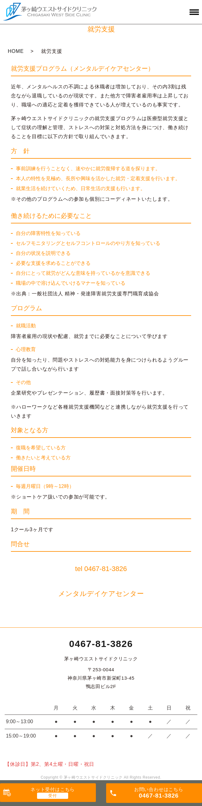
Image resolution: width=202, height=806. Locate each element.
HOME (16, 51)
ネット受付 (53, 789)
